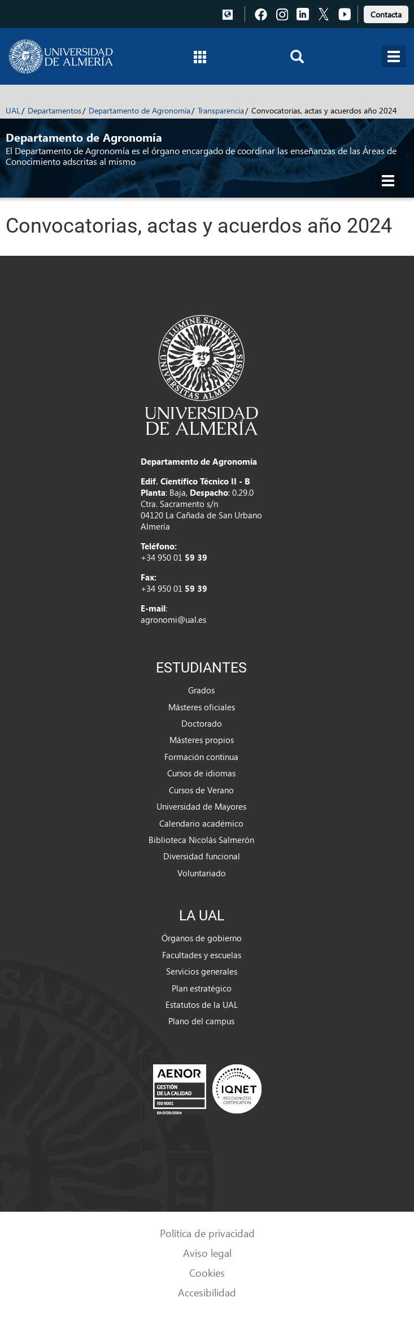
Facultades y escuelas (201, 954)
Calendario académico (201, 823)
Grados (201, 690)
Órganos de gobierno (202, 938)
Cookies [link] (207, 1272)
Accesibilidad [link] (207, 1292)
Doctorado (201, 723)
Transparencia (221, 110)
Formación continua (201, 756)
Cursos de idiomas (201, 773)
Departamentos (54, 110)
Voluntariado (201, 873)
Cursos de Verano (201, 790)
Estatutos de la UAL (201, 1004)
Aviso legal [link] (207, 1253)
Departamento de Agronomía (139, 110)
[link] (386, 13)
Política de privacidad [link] (207, 1233)
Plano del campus (201, 1021)
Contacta (386, 14)
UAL (13, 110)
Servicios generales (201, 971)
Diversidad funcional (201, 856)
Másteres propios (201, 739)
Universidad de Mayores (201, 806)
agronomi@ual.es (173, 619)
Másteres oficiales (201, 707)
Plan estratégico (202, 988)
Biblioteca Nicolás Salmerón (201, 839)
